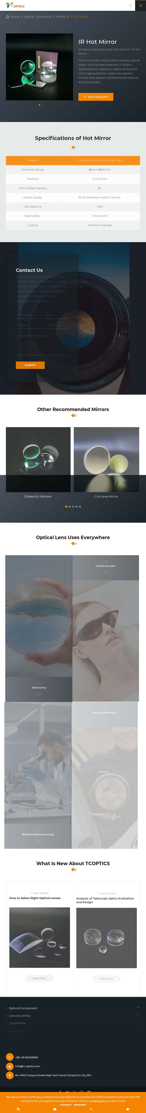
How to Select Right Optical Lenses (34, 900)
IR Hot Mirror (79, 16)
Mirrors (61, 16)
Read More (39, 980)
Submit (28, 365)
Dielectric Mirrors (35, 496)
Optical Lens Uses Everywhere (73, 537)
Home (15, 16)
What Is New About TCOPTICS (73, 863)
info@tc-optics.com (27, 1066)
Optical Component (37, 16)
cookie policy (98, 1101)
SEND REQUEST (96, 96)
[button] (39, 105)
